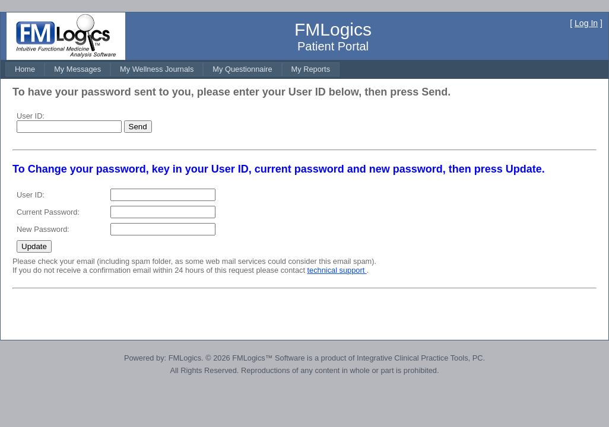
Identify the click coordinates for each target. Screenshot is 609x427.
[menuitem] (25, 69)
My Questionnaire (242, 69)
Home (25, 69)
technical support (337, 270)
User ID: (31, 115)
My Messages (77, 69)
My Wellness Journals (157, 69)
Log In (586, 23)
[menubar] (172, 69)
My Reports (310, 69)
